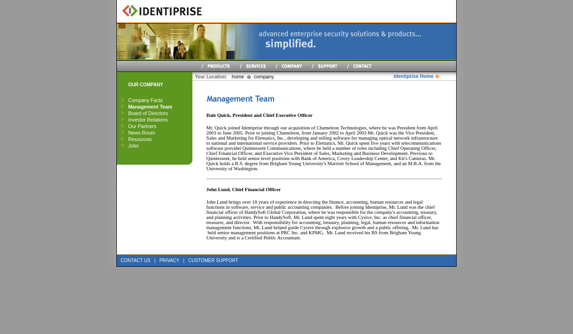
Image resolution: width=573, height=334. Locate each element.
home (238, 76)
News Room (141, 132)
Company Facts (145, 100)
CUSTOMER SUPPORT (213, 260)
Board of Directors (148, 113)
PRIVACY (169, 260)
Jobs (133, 145)
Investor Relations (147, 119)
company (264, 76)
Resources (140, 139)
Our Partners (142, 126)
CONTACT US (135, 260)
